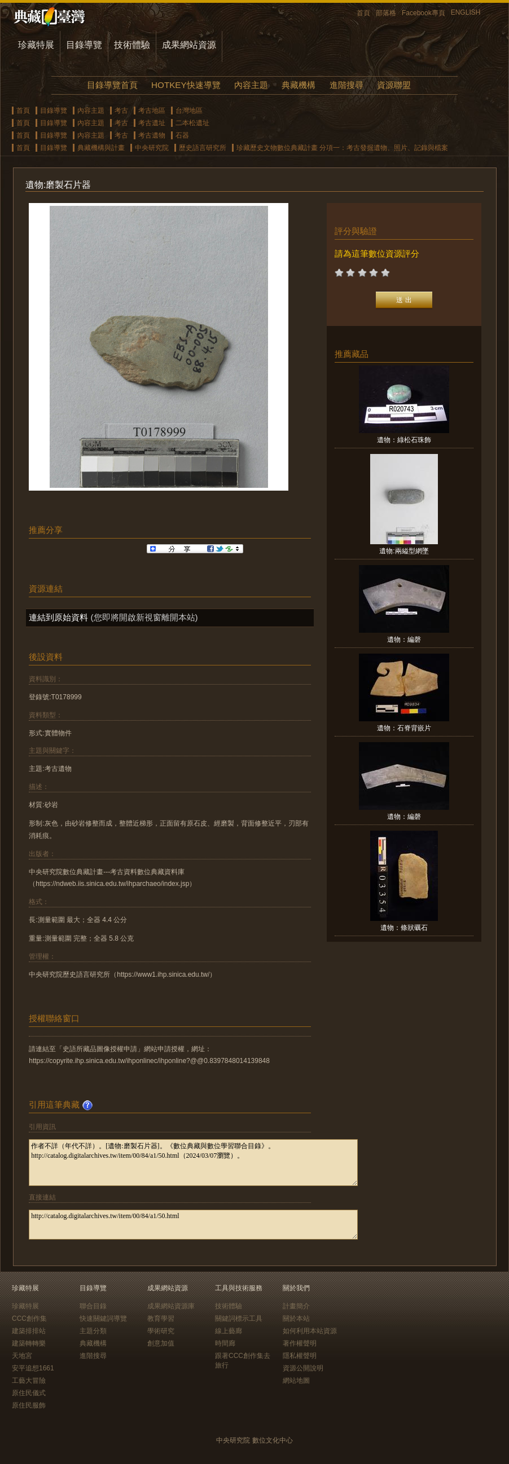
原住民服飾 (29, 1405)
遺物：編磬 (404, 639)
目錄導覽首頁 (112, 85)
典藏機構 (298, 85)
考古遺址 (151, 123)
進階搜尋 (346, 85)
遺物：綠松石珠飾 (404, 440)
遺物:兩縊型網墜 (403, 551)
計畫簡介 (296, 1306)
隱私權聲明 (300, 1356)
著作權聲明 (300, 1343)
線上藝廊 (228, 1331)
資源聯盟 (394, 85)
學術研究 (160, 1331)
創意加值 (160, 1343)
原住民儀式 (29, 1393)
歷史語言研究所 (202, 148)
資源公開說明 (303, 1368)
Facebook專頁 (423, 13)
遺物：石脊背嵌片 (404, 728)
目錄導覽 (84, 45)
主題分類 (93, 1331)
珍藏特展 (36, 45)
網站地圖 (296, 1380)
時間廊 (225, 1343)
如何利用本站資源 (310, 1331)
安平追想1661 (33, 1368)
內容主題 (251, 85)
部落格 (386, 13)
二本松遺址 (192, 123)
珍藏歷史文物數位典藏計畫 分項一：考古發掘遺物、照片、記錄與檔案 (342, 148)
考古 (121, 110)
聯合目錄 (93, 1306)
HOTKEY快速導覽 (185, 85)
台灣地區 (189, 110)
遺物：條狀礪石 (404, 928)
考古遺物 (151, 135)
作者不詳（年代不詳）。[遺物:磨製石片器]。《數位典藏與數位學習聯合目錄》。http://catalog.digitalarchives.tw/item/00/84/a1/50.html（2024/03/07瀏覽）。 (193, 1162)
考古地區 (151, 110)
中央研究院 (152, 148)
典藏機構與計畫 (101, 148)
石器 (182, 135)
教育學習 (160, 1318)
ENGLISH (466, 12)
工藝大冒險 (29, 1380)
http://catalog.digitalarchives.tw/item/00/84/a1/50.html (193, 1225)
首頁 (363, 13)
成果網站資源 (189, 45)
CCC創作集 (29, 1318)
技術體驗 (132, 45)
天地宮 (22, 1356)
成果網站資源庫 (171, 1306)
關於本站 (296, 1318)
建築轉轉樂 (29, 1343)
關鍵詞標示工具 (238, 1318)
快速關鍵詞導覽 (103, 1318)
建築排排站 (29, 1331)
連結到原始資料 (58, 617)
